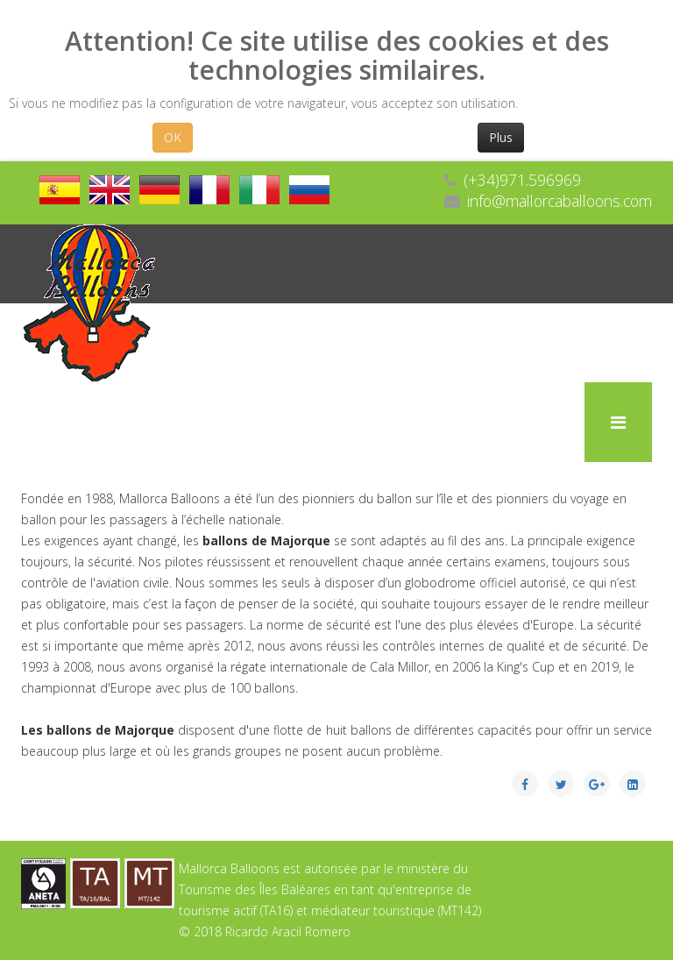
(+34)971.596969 (522, 179)
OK (172, 137)
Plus (501, 137)
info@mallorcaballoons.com (559, 200)
